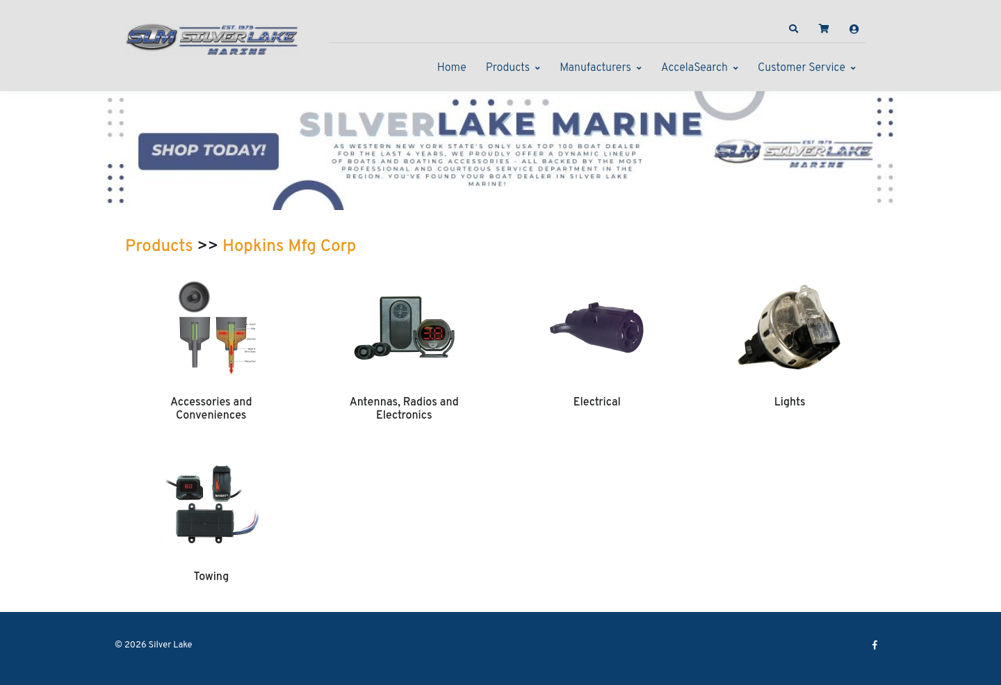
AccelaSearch (694, 68)
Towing (211, 577)
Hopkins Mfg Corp (289, 246)
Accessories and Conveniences (211, 409)
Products (508, 68)
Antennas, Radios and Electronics (404, 409)
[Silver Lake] (212, 37)
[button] (794, 29)
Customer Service (801, 68)
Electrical (597, 403)
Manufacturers (595, 68)
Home (451, 68)
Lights (790, 403)
